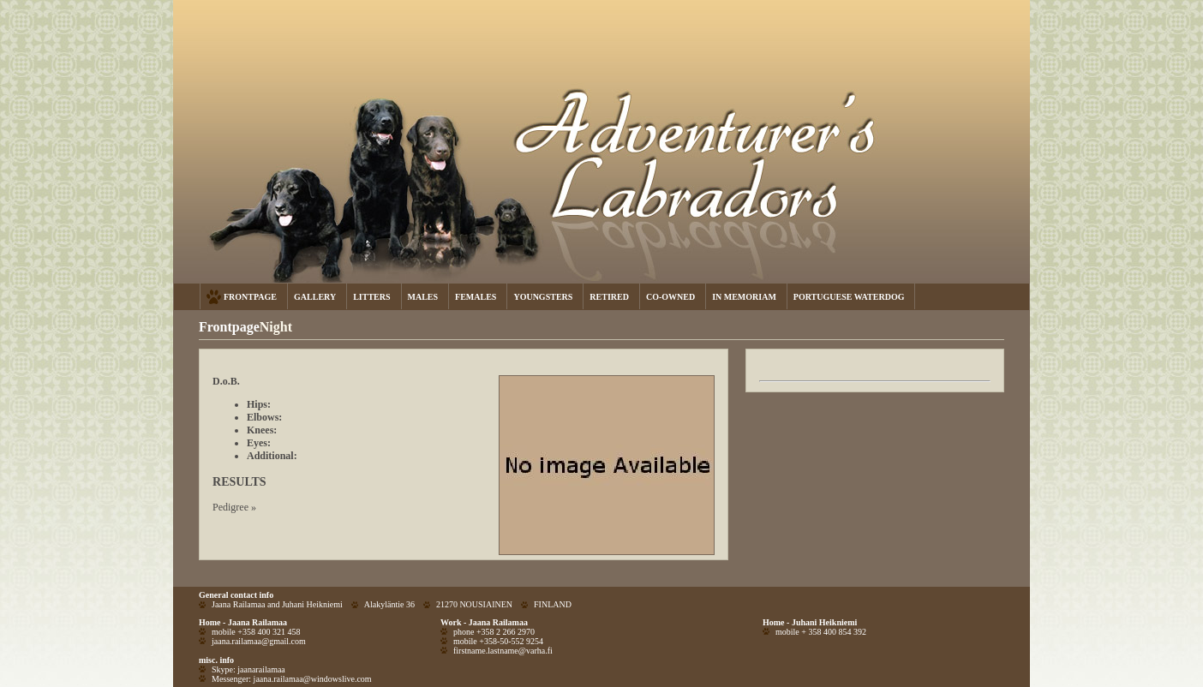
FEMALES (475, 297)
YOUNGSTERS (542, 297)
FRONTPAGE (250, 297)
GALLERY (315, 297)
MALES (423, 297)
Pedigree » (234, 507)
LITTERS (371, 297)
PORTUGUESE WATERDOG (849, 297)
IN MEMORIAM (744, 297)
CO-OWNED (670, 297)
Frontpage (229, 327)
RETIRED (609, 297)
